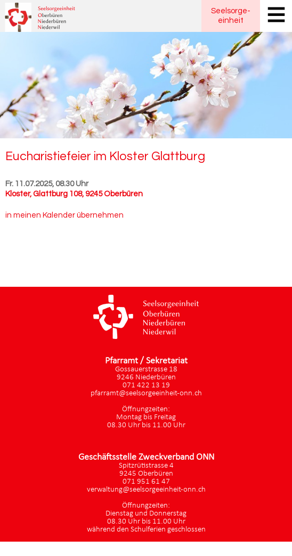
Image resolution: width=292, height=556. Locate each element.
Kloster (74, 194)
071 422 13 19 (146, 385)
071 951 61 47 (146, 482)
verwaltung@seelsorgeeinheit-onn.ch (146, 490)
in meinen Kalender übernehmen (64, 215)
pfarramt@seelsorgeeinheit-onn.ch (146, 393)
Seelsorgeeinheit (230, 15)
